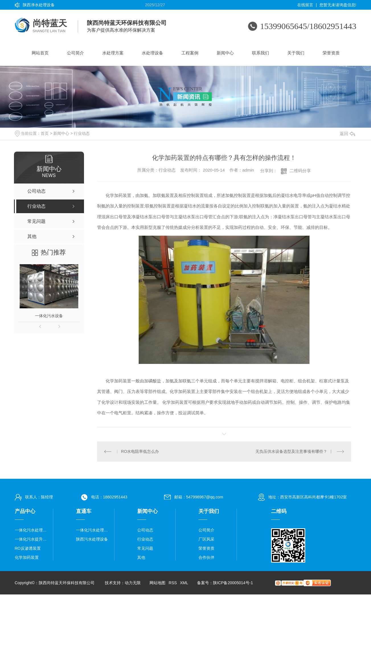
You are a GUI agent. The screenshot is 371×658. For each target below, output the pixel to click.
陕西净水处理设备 (39, 5)
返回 (347, 133)
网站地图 (157, 582)
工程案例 (189, 52)
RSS (173, 582)
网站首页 (40, 52)
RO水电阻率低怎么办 (140, 451)
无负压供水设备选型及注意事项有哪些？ (291, 451)
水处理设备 (152, 52)
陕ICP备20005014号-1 (233, 582)
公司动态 (145, 530)
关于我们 (295, 52)
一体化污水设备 (49, 315)
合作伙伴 (206, 557)
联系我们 (260, 52)
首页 (45, 133)
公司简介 (75, 52)
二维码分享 (300, 170)
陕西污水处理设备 (92, 539)
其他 (141, 557)
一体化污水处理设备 (32, 530)
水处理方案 (113, 52)
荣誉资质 (331, 52)
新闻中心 (225, 52)
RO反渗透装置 (28, 548)
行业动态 (82, 133)
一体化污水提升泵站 (32, 539)
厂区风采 (206, 539)
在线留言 (305, 5)
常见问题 (145, 548)
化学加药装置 (27, 557)
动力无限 (133, 582)
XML (184, 582)
